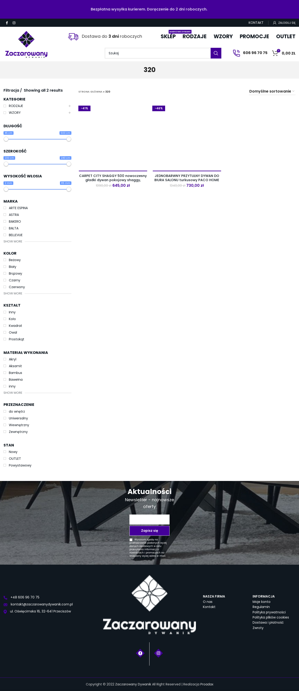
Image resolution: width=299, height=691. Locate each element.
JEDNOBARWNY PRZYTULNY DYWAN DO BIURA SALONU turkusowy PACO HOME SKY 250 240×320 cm (186, 180)
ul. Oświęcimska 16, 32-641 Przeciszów (37, 611)
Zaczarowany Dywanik (133, 684)
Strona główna (90, 91)
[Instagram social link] (14, 23)
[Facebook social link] (6, 23)
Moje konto (262, 601)
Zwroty (258, 627)
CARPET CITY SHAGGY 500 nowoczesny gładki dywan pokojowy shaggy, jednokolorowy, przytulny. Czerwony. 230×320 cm (112, 182)
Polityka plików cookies (271, 617)
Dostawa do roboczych (105, 36)
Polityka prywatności (269, 612)
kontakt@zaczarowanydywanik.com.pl (38, 604)
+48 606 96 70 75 (21, 597)
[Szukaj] (163, 53)
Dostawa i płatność (268, 622)
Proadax (206, 684)
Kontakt (209, 607)
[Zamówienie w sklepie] (272, 91)
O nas (207, 601)
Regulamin (261, 607)
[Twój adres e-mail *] (149, 520)
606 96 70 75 (250, 52)
